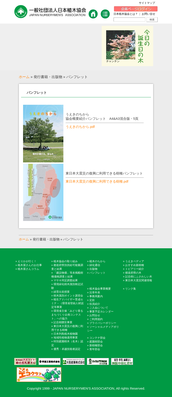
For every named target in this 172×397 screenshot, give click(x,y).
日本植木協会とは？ (126, 13)
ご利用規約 (96, 319)
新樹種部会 (96, 345)
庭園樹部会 (96, 341)
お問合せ (94, 315)
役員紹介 (94, 303)
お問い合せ (148, 13)
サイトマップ (148, 2)
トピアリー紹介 (134, 268)
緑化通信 (94, 265)
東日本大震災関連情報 (138, 280)
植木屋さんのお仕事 (30, 265)
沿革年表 (94, 292)
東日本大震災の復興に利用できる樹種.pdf (97, 181)
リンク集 (130, 288)
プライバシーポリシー (102, 323)
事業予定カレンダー (101, 311)
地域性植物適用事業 (66, 337)
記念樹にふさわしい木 (138, 276)
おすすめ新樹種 (134, 265)
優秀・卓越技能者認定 (67, 349)
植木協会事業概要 (100, 288)
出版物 (93, 268)
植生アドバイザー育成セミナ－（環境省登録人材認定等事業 (67, 303)
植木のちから (97, 261)
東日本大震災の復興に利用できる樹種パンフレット (104, 173)
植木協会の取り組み (66, 261)
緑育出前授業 (62, 291)
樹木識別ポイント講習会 (68, 295)
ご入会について (98, 307)
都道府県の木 (133, 272)
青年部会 (94, 349)
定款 (92, 300)
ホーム (24, 77)
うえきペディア (134, 261)
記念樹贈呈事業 (63, 322)
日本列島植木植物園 (66, 333)
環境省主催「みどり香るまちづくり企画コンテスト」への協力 (67, 314)
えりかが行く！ (27, 261)
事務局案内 (96, 296)
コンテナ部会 (97, 337)
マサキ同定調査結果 (66, 280)
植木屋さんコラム (28, 268)
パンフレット (37, 92)
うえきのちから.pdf (80, 127)
